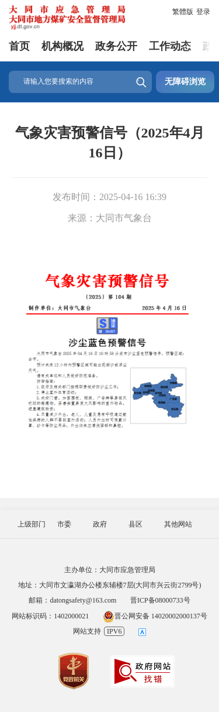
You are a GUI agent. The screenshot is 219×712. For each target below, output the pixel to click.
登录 (203, 12)
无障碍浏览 (185, 81)
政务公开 (116, 46)
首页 (19, 46)
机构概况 (62, 46)
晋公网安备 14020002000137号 (155, 616)
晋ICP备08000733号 (160, 600)
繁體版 (182, 12)
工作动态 (170, 46)
